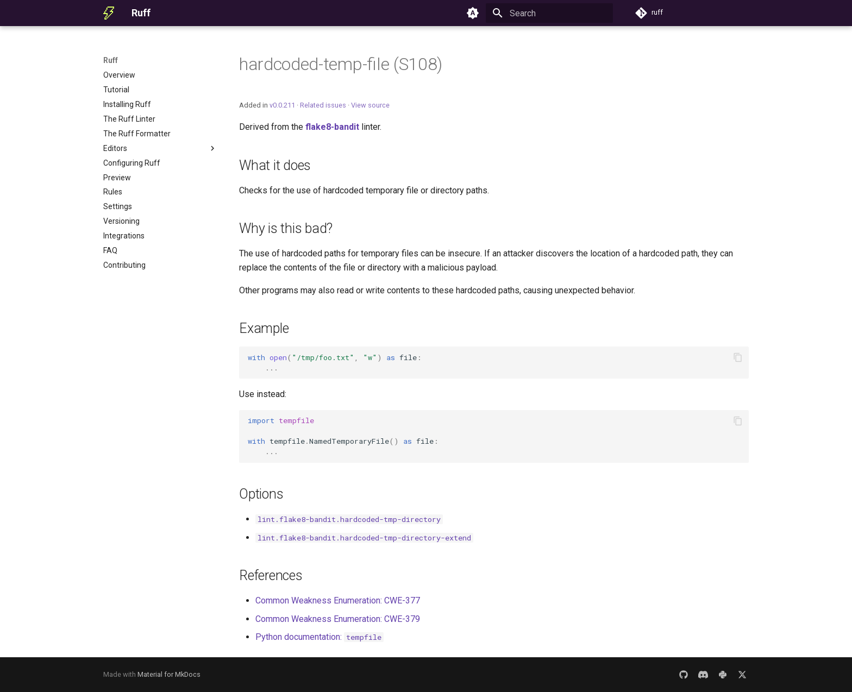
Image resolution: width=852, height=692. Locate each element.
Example (264, 328)
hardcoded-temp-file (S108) (340, 64)
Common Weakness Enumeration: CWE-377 (337, 600)
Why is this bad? (286, 228)
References (271, 575)
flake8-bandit (332, 127)
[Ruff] (108, 13)
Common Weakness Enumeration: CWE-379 (337, 619)
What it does (275, 165)
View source (370, 105)
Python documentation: (319, 637)
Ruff (110, 60)
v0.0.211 (282, 105)
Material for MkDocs (169, 674)
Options (261, 494)
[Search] (549, 13)
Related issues (323, 105)
